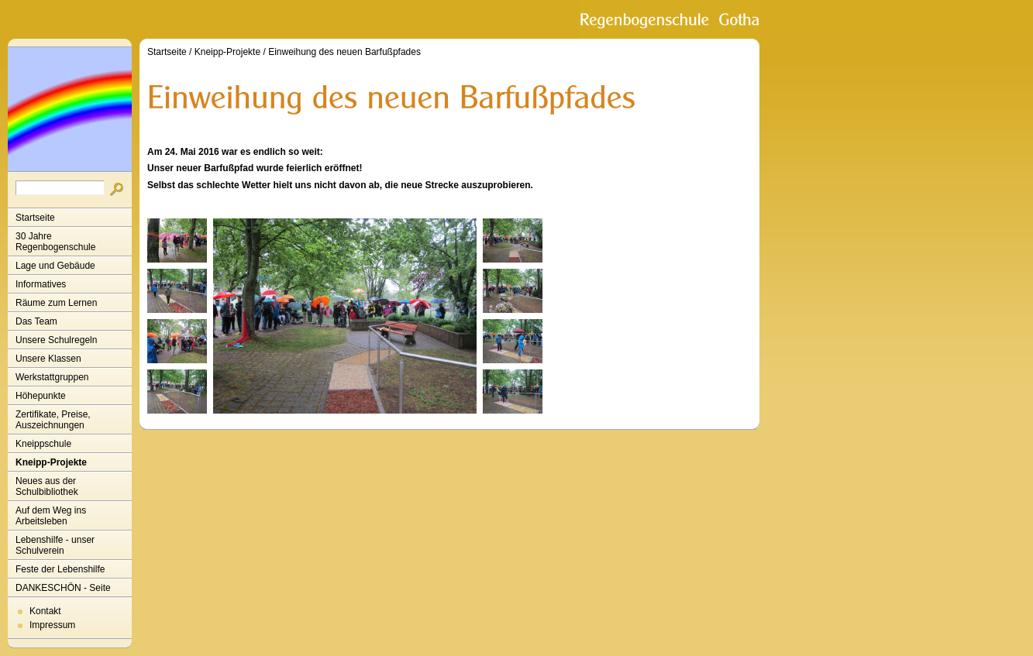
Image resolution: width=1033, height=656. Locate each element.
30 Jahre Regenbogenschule (55, 241)
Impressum (52, 625)
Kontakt (45, 611)
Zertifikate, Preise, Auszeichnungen (53, 420)
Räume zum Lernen (56, 302)
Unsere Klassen (48, 358)
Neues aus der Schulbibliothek (46, 486)
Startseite (35, 217)
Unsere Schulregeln (56, 340)
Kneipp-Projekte (51, 462)
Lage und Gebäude (55, 265)
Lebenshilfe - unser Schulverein (55, 545)
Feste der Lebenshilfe (60, 569)
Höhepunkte (40, 395)
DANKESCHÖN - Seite (63, 587)
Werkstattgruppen (52, 377)
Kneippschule (43, 443)
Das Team (36, 321)
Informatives (40, 284)
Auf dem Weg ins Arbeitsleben (50, 516)
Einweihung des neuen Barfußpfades (344, 51)
